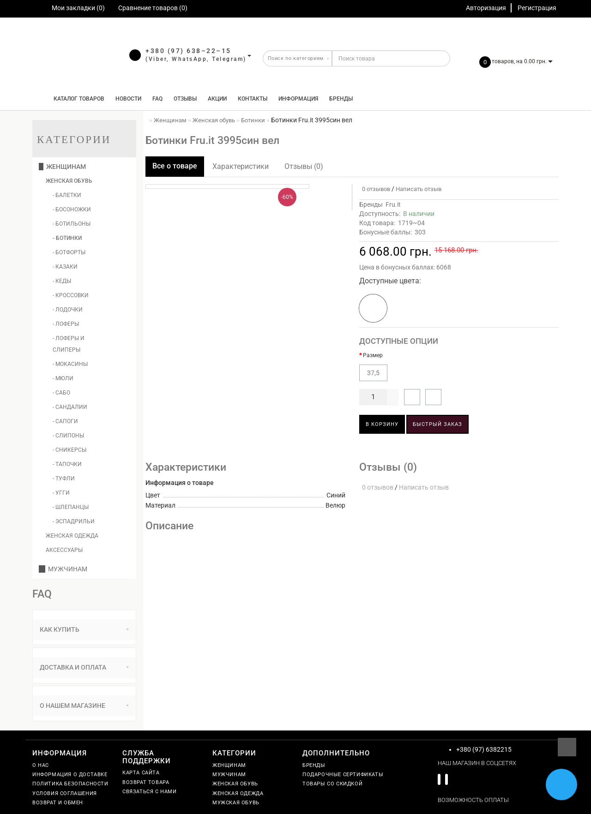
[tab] (84, 629)
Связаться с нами (149, 792)
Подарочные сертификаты (342, 775)
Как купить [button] (84, 629)
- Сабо (61, 392)
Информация (298, 99)
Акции (217, 99)
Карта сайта (141, 773)
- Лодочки (68, 309)
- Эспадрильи (74, 521)
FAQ (157, 99)
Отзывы (185, 99)
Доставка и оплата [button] (84, 667)
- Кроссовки (71, 295)
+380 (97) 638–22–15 (188, 50)
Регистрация (537, 8)
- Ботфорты (69, 252)
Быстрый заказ (437, 424)
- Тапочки (67, 464)
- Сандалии (70, 407)
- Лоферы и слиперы (68, 344)
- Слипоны (68, 435)
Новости (128, 99)
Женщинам (62, 166)
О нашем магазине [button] (84, 705)
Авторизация (486, 8)
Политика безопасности (70, 784)
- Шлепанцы (71, 507)
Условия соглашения (64, 793)
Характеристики (240, 166)
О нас (40, 765)
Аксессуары (64, 550)
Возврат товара (145, 782)
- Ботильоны (71, 224)
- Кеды (62, 281)
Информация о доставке (70, 775)
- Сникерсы (69, 450)
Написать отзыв (418, 189)
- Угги (61, 493)
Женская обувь (69, 181)
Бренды (341, 99)
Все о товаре (174, 166)
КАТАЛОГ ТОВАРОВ (76, 99)
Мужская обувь (235, 803)
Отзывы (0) (303, 166)
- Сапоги (65, 421)
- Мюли (63, 378)
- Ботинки (67, 238)
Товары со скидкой (332, 784)
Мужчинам (63, 569)
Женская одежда (72, 536)
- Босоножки (72, 209)
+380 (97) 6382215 (484, 749)
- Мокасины (70, 364)
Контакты (252, 99)
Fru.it (393, 204)
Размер (373, 355)
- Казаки (65, 266)
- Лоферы (66, 324)
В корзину (382, 424)
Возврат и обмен (57, 803)
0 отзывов (374, 189)
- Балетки (67, 195)
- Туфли (64, 478)
